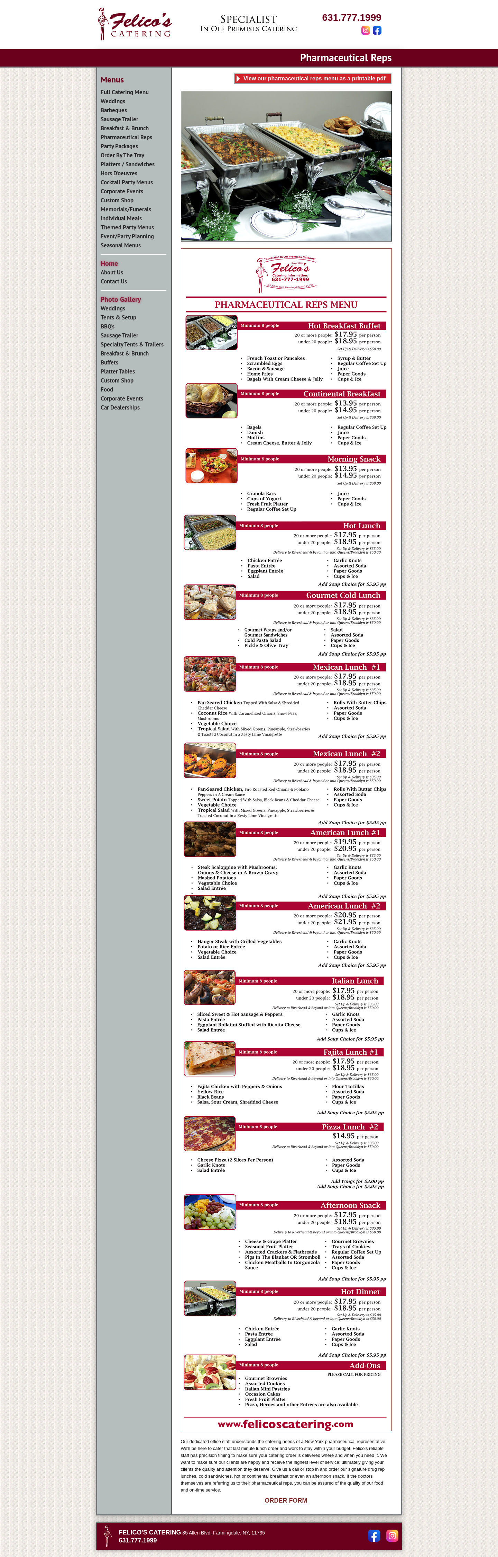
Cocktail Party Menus (127, 182)
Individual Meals (121, 218)
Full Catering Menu (125, 92)
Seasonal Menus (121, 245)
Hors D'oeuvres (119, 173)
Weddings (113, 101)
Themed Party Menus (127, 227)
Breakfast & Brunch (125, 128)
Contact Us (114, 281)
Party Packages (119, 146)
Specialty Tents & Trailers (132, 344)
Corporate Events (122, 191)
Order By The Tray (122, 155)
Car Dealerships (120, 407)
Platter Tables (118, 371)
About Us (112, 272)
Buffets (109, 362)
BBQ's (107, 326)
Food (107, 389)
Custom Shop (117, 200)
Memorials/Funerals (126, 209)
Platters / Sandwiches (128, 164)
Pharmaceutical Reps (126, 137)
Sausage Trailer (119, 119)
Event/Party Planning (127, 236)
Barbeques (114, 110)
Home (109, 263)
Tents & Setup (118, 317)
